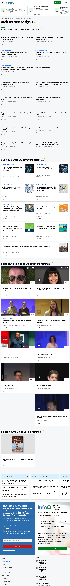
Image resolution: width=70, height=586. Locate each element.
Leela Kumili (5, 40)
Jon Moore (6, 203)
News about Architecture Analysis (21, 29)
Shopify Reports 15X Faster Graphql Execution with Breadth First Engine (42, 421)
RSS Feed (35, 22)
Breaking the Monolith (9, 350)
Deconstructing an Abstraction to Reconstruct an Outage (12, 281)
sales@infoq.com (21, 577)
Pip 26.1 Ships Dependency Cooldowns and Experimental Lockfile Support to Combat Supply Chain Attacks (15, 422)
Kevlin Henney (30, 322)
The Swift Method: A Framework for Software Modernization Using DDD (15, 50)
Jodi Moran (51, 322)
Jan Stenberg (5, 80)
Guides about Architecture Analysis (22, 368)
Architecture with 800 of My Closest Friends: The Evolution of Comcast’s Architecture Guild (12, 196)
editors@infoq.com (36, 577)
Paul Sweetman (52, 285)
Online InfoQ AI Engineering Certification (43, 520)
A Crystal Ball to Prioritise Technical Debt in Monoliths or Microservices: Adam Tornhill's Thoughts (14, 63)
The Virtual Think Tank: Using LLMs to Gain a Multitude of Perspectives (11, 153)
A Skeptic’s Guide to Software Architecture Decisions (12, 173)
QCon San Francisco (44, 525)
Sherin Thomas (30, 287)
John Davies (51, 356)
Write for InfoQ (6, 515)
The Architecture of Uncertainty (31, 316)
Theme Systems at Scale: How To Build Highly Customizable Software (45, 427)
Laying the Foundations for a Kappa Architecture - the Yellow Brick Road (34, 282)
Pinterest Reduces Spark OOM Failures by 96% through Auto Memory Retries (15, 37)
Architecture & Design (8, 33)
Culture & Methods (42, 169)
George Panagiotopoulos (44, 159)
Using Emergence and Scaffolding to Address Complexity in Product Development (44, 174)
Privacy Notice (51, 580)
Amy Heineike (6, 322)
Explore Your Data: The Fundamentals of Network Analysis (10, 317)
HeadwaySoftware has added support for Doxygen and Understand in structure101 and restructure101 (51, 77)
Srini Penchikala (41, 132)
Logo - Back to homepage (10, 2)
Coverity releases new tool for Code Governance (50, 115)
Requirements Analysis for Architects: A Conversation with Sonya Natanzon (44, 432)
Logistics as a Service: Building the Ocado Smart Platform (57, 281)
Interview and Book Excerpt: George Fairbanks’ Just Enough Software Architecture (12, 237)
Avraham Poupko (8, 161)
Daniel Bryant (6, 67)
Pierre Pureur (15, 181)
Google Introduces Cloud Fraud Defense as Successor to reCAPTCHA (15, 435)
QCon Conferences (7, 509)
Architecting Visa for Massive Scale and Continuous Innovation (56, 352)
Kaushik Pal (39, 64)
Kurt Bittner (6, 181)
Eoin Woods (29, 356)
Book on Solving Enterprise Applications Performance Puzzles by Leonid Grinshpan (11, 216)
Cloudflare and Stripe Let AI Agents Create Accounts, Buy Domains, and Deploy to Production (15, 429)
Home (4, 500)
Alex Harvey (61, 285)
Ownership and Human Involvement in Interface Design (46, 152)
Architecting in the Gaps (33, 350)
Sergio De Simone (41, 40)
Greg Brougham (41, 183)
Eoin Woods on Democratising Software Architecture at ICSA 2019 (48, 50)
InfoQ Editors (6, 517)
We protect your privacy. (9, 491)
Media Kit (5, 526)
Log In (4, 506)
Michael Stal (39, 80)
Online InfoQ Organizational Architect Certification (43, 512)
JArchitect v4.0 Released (43, 62)
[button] (17, 488)
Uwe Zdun (48, 201)
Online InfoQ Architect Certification (42, 504)
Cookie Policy (50, 581)
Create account (6, 503)
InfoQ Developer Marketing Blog (9, 530)
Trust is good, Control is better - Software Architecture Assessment (46, 216)
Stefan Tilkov (7, 356)
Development (8, 416)
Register (56, 2)
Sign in (65, 2)
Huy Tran (39, 202)
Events (4, 512)
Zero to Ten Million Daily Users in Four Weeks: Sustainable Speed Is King (57, 317)
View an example (19, 456)
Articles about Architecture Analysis (23, 144)
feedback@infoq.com (7, 577)
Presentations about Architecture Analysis (26, 256)
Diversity (4, 534)
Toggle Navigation (3, 2)
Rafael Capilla (41, 201)
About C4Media (6, 523)
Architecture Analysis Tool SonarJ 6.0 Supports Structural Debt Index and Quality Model (50, 129)
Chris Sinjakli (7, 287)
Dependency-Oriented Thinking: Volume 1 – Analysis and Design (11, 397)
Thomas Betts (5, 53)
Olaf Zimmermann (48, 202)
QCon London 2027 (44, 529)
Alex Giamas (39, 53)
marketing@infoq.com (7, 582)
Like (5, 42)
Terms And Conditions (61, 580)
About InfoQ (5, 520)
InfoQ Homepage (6, 18)
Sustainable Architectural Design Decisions (44, 195)
